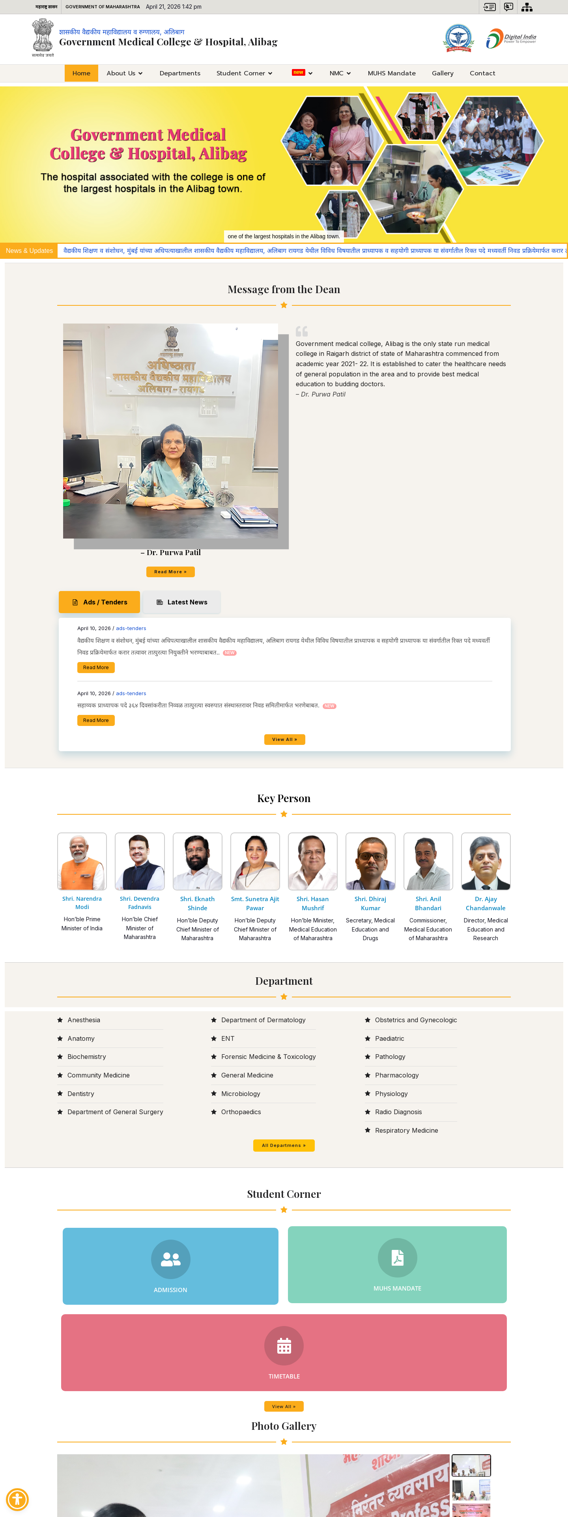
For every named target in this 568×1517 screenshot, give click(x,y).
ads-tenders (362, 320)
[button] (489, 7)
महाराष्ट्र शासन (46, 6)
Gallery (443, 73)
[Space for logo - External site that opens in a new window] (459, 38)
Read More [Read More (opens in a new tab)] (327, 383)
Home (81, 73)
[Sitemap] (527, 7)
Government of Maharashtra (102, 6)
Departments (180, 73)
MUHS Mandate (392, 73)
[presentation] (68, 1228)
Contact (482, 73)
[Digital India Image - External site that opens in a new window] (511, 39)
